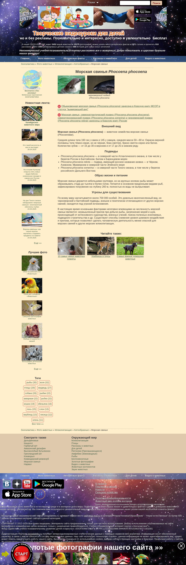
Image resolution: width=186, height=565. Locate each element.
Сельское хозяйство (106, 492)
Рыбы (74, 456)
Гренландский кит (33, 454)
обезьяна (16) (45, 404)
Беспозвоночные (80, 459)
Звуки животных (80, 469)
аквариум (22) (31, 398)
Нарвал (28, 464)
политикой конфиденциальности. (79, 541)
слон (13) (44, 409)
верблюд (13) (30, 414)
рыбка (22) (46, 398)
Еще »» (37, 243)
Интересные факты (74, 58)
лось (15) (31, 409)
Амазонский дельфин (35, 448)
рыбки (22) (45, 393)
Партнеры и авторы (106, 486)
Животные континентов (83, 467)
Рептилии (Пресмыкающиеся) (87, 451)
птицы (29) (29, 388)
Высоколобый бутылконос (37, 451)
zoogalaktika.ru (34, 534)
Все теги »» (38, 424)
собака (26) (30, 393)
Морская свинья (32, 461)
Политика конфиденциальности (113, 498)
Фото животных (46, 58)
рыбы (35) (32, 382)
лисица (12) (46, 414)
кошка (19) (29, 404)
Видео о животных (155, 58)
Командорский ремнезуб (36, 459)
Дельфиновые (31, 440)
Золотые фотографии (83, 461)
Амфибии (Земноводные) (84, 454)
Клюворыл (29, 456)
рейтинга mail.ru (92, 516)
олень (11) (37, 420)
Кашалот (28, 443)
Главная (25, 58)
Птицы (75, 443)
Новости (100, 489)
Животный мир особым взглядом (113, 501)
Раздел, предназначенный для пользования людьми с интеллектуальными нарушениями (130, 504)
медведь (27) (44, 388)
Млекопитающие (80, 440)
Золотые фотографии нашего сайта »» (93, 547)
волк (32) (44, 382)
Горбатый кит (30, 446)
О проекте (101, 483)
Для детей (131, 58)
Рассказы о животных (105, 58)
